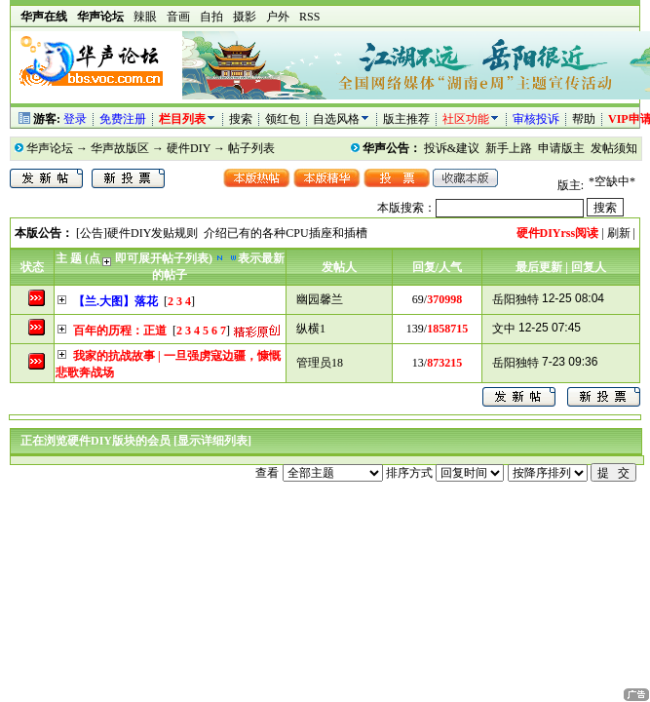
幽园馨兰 (319, 299)
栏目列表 (187, 119)
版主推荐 (406, 119)
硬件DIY (188, 148)
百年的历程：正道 (120, 330)
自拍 (211, 16)
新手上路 (508, 148)
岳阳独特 (515, 299)
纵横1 (310, 328)
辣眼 (145, 16)
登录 (75, 119)
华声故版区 (120, 148)
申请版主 (561, 148)
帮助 (583, 119)
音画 (178, 16)
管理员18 (319, 363)
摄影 (244, 16)
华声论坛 (49, 148)
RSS (309, 16)
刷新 (619, 233)
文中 (504, 328)
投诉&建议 (451, 148)
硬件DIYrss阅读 (557, 233)
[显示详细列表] (212, 441)
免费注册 (122, 119)
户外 (277, 16)
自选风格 (336, 119)
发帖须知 (614, 148)
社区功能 (465, 119)
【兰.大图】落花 (115, 301)
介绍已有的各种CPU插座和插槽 (285, 233)
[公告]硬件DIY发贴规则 (137, 233)
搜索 (242, 119)
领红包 (282, 119)
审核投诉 (536, 119)
